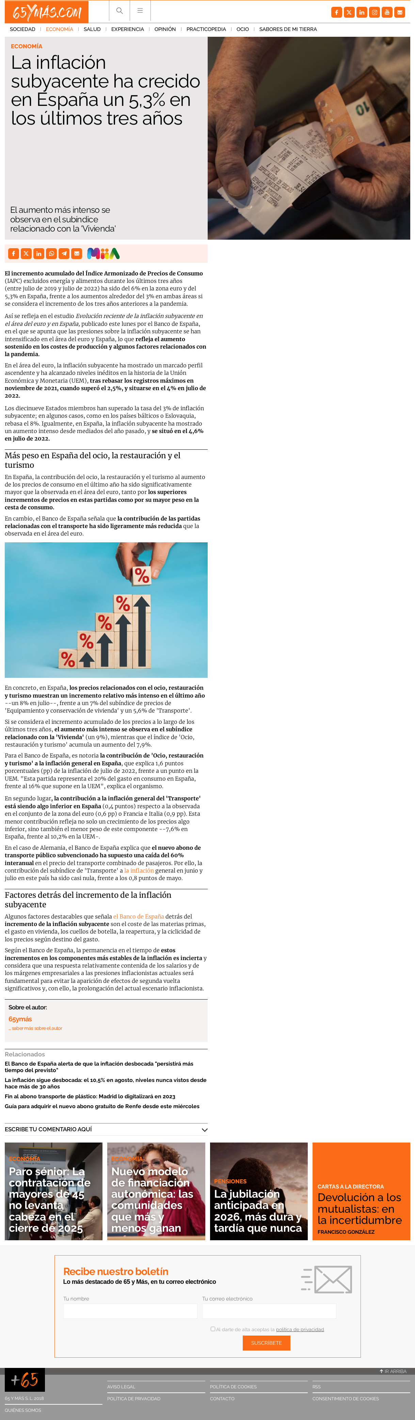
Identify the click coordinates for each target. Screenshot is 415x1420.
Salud (92, 30)
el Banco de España (138, 916)
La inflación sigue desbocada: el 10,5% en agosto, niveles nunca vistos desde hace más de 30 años (106, 1083)
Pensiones (230, 1170)
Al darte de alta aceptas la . (268, 1329)
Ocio (243, 30)
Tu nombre (76, 1299)
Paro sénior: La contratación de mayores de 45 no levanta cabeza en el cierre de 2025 (52, 1199)
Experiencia (127, 30)
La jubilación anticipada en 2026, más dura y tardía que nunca (255, 1205)
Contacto (222, 1398)
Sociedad (22, 30)
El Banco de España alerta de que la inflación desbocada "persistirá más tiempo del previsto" (99, 1066)
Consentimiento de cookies (346, 1398)
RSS (317, 1386)
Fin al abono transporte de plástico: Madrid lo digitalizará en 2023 (90, 1096)
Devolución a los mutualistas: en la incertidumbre (361, 1209)
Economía (59, 30)
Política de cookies (233, 1386)
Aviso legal (121, 1386)
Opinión (165, 30)
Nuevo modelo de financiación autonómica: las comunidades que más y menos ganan (153, 1199)
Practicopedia (206, 30)
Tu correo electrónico (227, 1299)
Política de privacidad (133, 1398)
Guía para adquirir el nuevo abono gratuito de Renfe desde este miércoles (102, 1106)
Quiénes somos (23, 1410)
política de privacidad (300, 1329)
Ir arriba (393, 1371)
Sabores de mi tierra (288, 30)
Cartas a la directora (352, 1186)
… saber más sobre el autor (35, 1028)
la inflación (138, 870)
